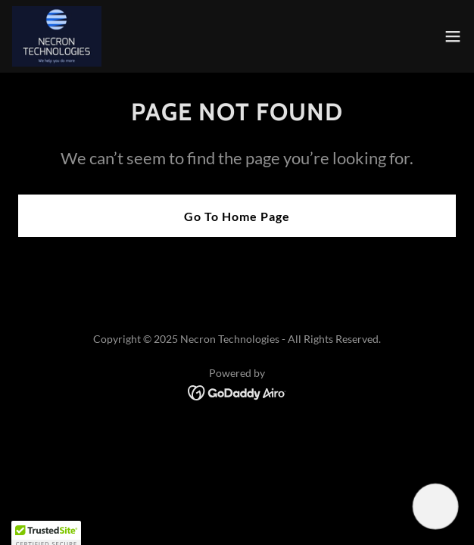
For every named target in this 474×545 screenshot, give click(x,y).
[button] (453, 36)
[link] (56, 36)
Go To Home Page (237, 216)
